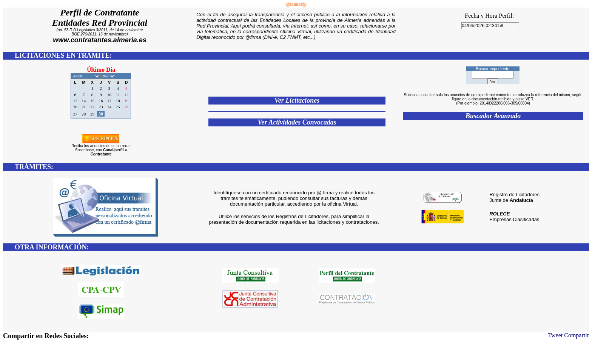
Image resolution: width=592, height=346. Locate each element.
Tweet (555, 335)
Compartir (576, 335)
